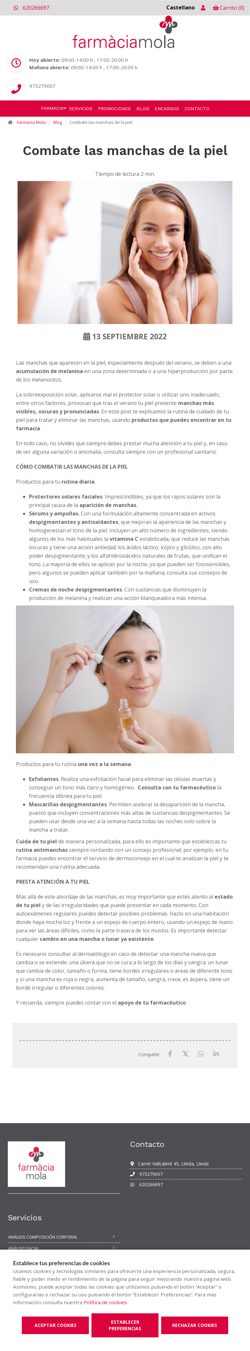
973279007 (146, 1174)
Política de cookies (105, 1302)
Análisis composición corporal (42, 1237)
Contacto (197, 108)
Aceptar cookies (55, 1325)
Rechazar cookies (194, 1325)
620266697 (31, 7)
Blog (142, 108)
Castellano (180, 7)
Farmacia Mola (31, 122)
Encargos (167, 108)
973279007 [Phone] (42, 86)
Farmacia (52, 108)
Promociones (114, 108)
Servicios (80, 108)
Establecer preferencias (125, 1325)
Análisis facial (23, 1248)
